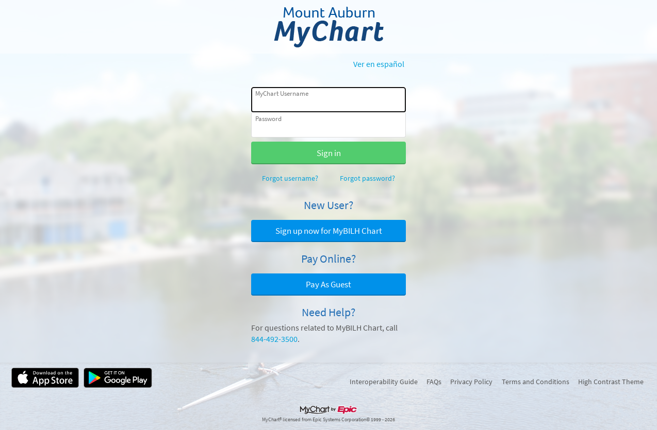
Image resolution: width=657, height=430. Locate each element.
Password (268, 118)
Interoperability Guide (384, 381)
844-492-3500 (274, 339)
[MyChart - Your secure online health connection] (328, 27)
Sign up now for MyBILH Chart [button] (328, 230)
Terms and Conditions (535, 381)
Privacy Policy (471, 381)
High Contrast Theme (611, 381)
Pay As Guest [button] (328, 284)
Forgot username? (290, 178)
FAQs (433, 381)
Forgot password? (367, 178)
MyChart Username (281, 93)
